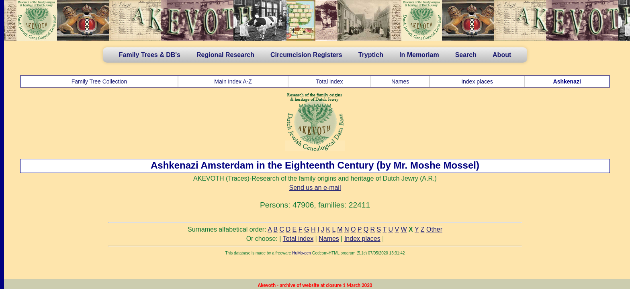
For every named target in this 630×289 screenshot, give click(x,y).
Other (434, 229)
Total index (329, 81)
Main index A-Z (233, 81)
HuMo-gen (301, 253)
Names (400, 81)
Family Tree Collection (99, 81)
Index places (477, 81)
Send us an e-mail (315, 187)
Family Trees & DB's (149, 54)
